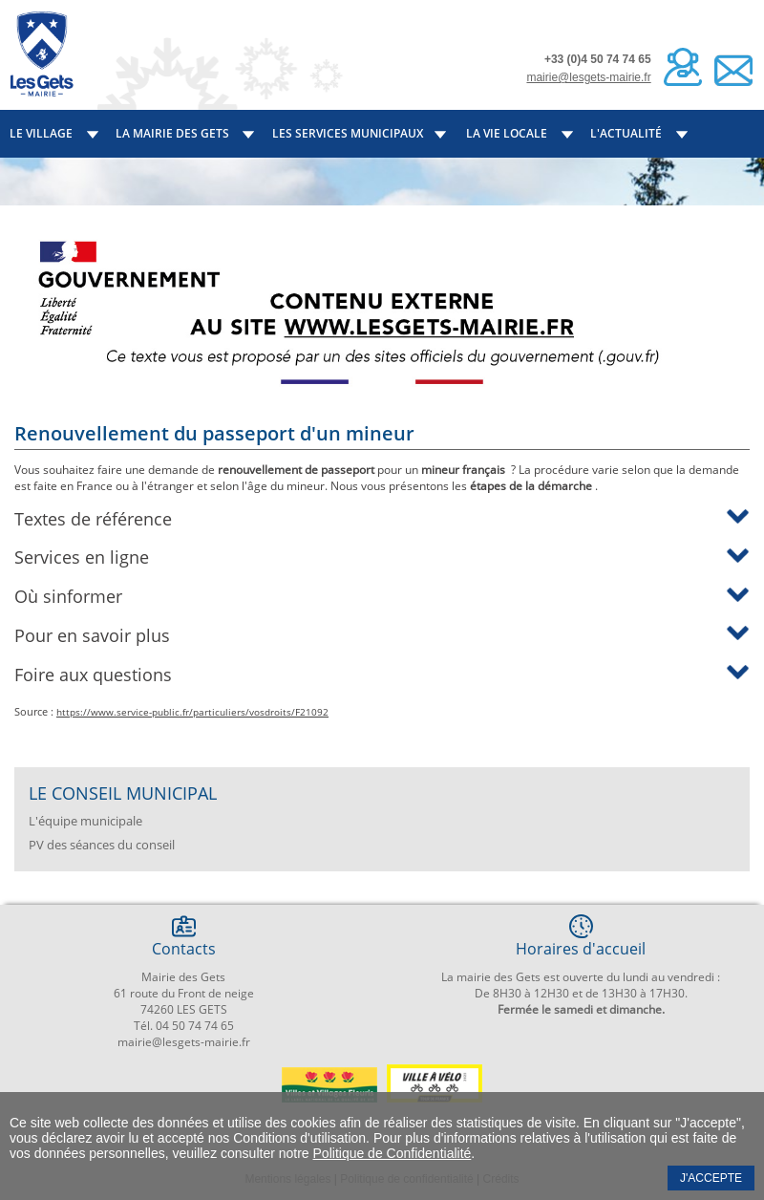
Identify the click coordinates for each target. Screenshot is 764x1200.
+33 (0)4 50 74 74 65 (597, 59)
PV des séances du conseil (102, 844)
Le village (41, 133)
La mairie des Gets (172, 133)
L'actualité (626, 133)
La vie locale (506, 133)
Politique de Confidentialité (392, 1153)
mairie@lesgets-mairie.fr (588, 77)
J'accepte (711, 1178)
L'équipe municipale (85, 820)
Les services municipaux (347, 133)
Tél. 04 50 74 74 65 (184, 1026)
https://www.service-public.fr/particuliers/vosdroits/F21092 (192, 711)
